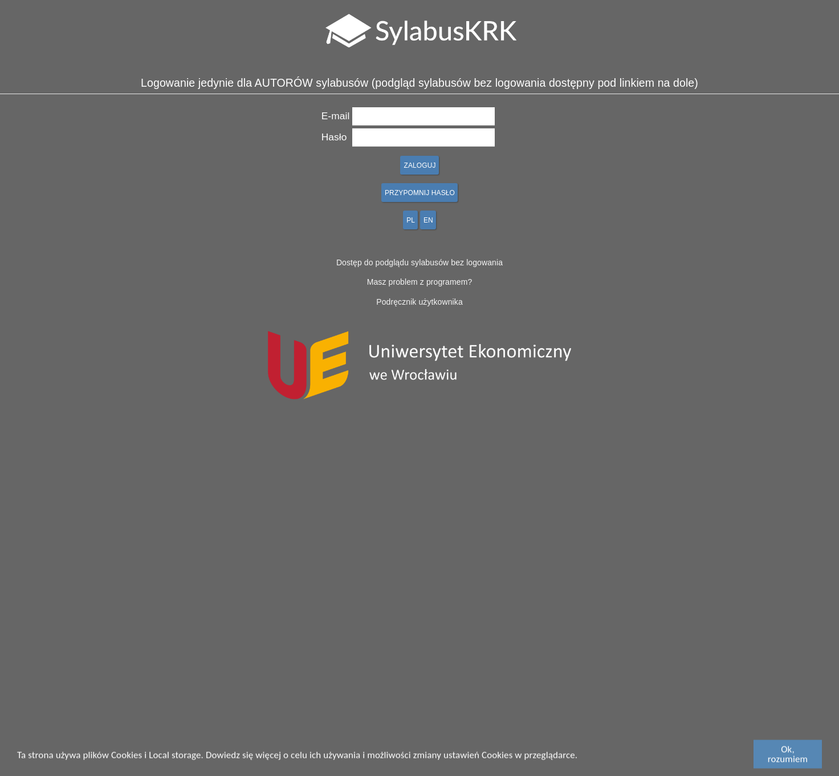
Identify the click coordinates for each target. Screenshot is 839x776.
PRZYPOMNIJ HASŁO (420, 193)
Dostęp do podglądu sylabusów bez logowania (419, 262)
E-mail (335, 116)
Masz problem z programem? (420, 281)
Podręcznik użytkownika (419, 301)
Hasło (334, 137)
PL (410, 220)
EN (428, 220)
